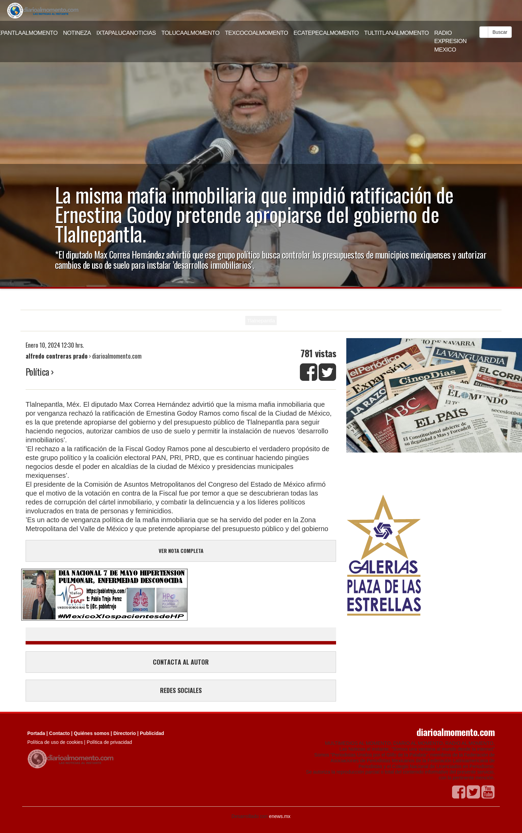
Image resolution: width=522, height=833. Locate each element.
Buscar (499, 32)
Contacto (59, 733)
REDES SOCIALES (181, 690)
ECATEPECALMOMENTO (326, 33)
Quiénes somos (91, 733)
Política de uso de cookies (55, 742)
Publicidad (152, 733)
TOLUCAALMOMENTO (190, 33)
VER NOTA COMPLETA (181, 550)
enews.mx (279, 816)
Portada (36, 733)
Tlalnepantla (261, 320)
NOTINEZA (77, 33)
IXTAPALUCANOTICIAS (126, 33)
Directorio (124, 733)
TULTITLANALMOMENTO (396, 33)
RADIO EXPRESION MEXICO (450, 41)
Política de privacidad (109, 742)
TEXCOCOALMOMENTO (256, 33)
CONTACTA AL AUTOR (181, 661)
